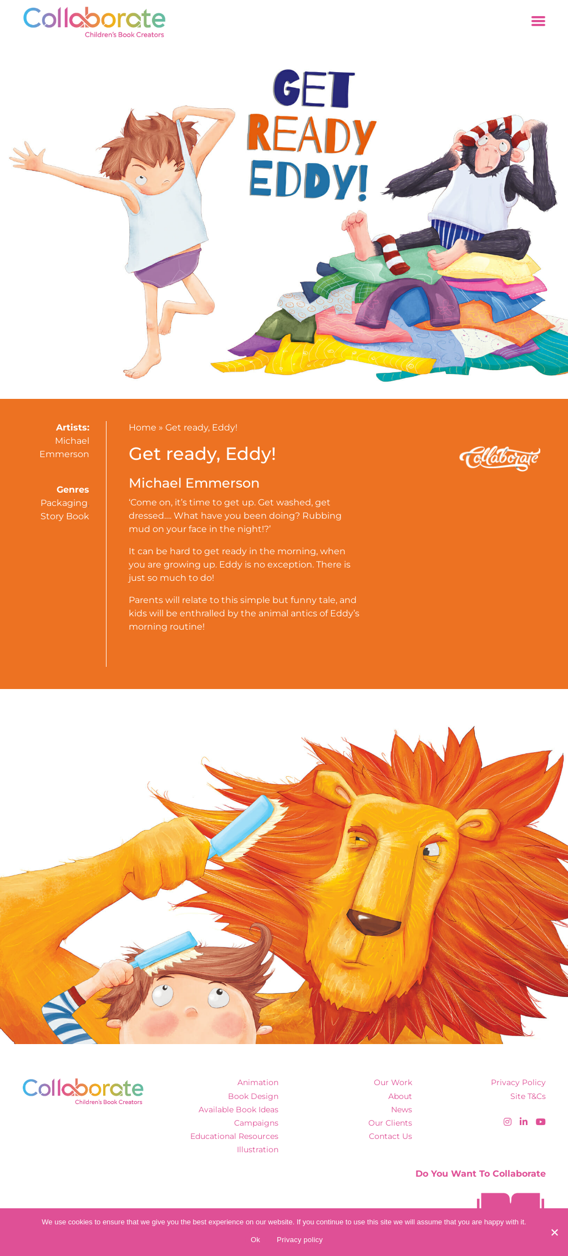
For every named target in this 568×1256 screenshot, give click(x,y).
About (400, 1096)
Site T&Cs (528, 1096)
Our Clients (390, 1123)
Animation (257, 1082)
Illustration (257, 1149)
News (401, 1110)
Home (142, 427)
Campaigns (256, 1123)
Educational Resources (234, 1136)
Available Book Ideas (238, 1110)
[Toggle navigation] (538, 22)
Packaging (64, 503)
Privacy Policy (518, 1082)
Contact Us (390, 1136)
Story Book (64, 516)
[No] (554, 1232)
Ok (255, 1239)
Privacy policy (300, 1239)
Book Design (253, 1096)
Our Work (393, 1082)
